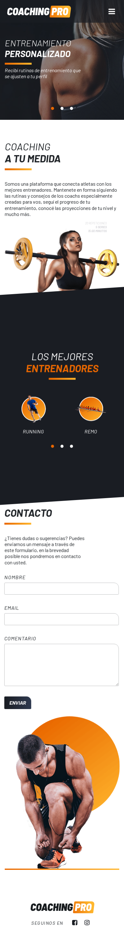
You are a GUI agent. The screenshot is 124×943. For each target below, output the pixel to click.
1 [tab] (52, 109)
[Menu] (111, 11)
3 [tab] (71, 109)
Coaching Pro (39, 11)
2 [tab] (62, 109)
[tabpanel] (62, 60)
